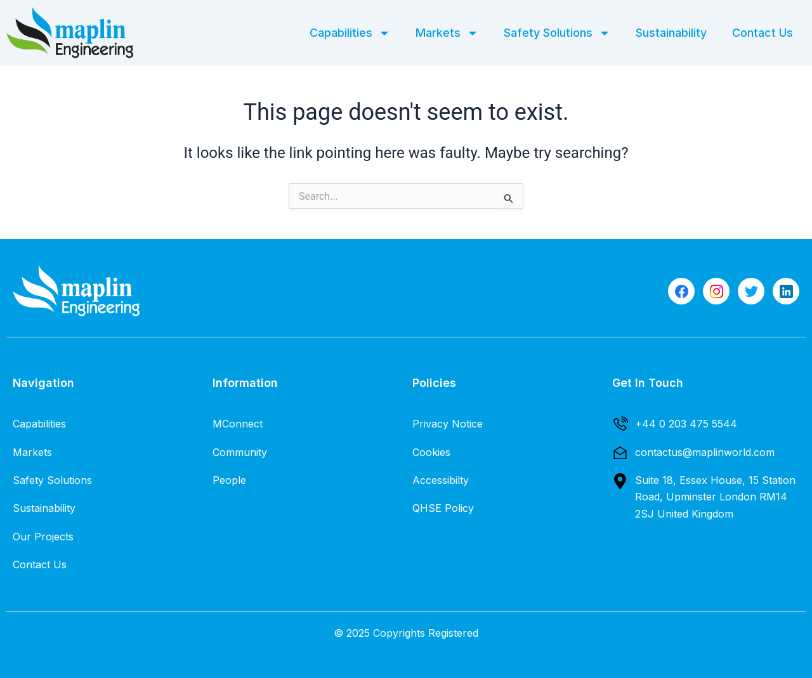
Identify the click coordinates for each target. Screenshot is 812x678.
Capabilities (350, 33)
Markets (447, 33)
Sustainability (671, 32)
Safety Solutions (557, 33)
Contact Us (762, 32)
